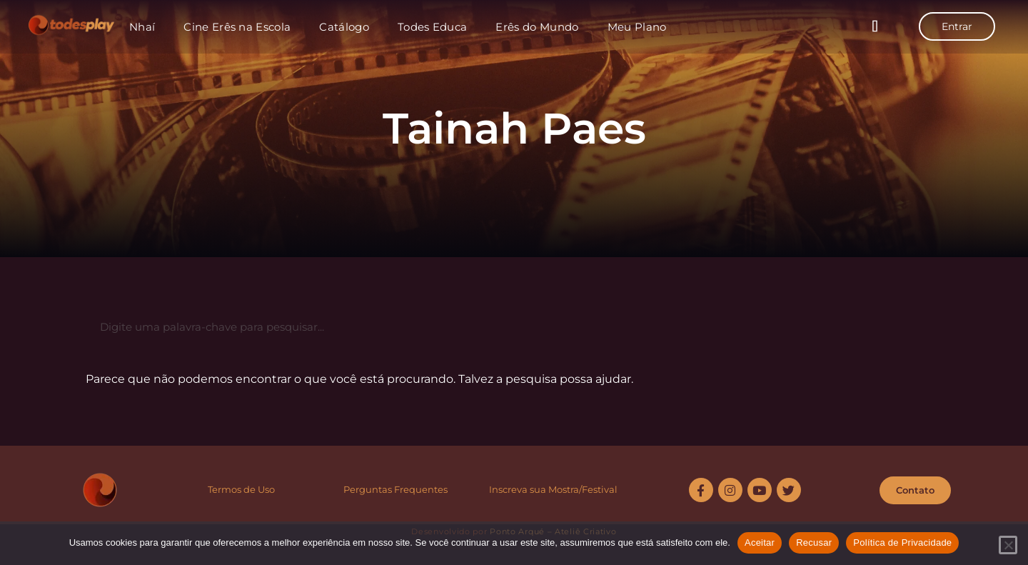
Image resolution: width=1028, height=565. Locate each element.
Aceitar (760, 542)
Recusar (814, 542)
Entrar (957, 26)
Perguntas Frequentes (395, 489)
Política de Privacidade (902, 542)
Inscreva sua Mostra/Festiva (552, 489)
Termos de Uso (241, 489)
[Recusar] (1008, 545)
